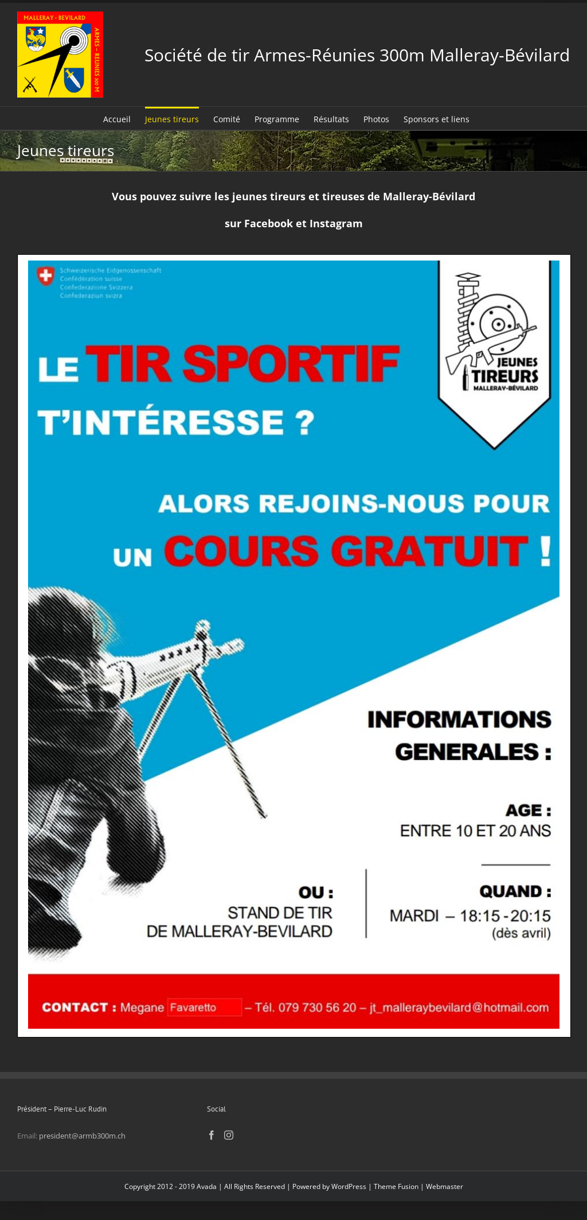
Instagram (336, 223)
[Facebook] (211, 1135)
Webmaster (444, 1186)
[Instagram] (228, 1135)
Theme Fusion (396, 1186)
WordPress (348, 1186)
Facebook (268, 223)
